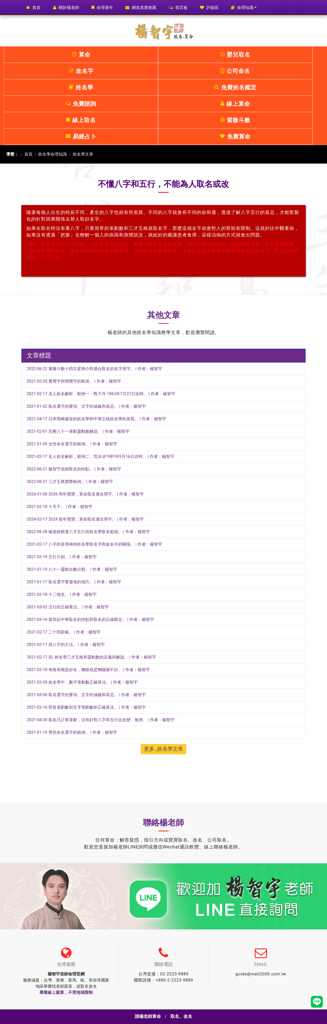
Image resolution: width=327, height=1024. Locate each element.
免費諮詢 (30, 71)
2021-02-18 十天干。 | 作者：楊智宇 (60, 441)
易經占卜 (243, 71)
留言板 (178, 7)
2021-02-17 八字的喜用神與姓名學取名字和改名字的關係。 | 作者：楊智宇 (94, 478)
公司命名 (190, 54)
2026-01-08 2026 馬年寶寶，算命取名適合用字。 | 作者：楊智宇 (85, 428)
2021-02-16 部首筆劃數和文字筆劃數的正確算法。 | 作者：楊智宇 (86, 641)
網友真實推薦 (140, 7)
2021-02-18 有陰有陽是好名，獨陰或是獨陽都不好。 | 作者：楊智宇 (88, 604)
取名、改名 (181, 1016)
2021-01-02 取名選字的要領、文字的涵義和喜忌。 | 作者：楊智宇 (86, 340)
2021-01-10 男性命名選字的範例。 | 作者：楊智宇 (72, 666)
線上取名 (137, 71)
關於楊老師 (66, 7)
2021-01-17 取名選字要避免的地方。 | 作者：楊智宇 (74, 516)
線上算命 (83, 71)
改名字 (137, 54)
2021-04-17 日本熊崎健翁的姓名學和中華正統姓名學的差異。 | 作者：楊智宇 (96, 353)
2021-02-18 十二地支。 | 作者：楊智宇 (62, 528)
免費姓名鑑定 (296, 54)
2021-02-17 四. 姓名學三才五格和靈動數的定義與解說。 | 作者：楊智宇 (91, 591)
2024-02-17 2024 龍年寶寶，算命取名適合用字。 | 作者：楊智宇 (85, 453)
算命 (30, 54)
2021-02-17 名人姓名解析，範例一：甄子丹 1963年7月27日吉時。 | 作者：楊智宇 (101, 328)
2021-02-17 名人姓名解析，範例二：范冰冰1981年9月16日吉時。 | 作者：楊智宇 (100, 391)
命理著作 (102, 7)
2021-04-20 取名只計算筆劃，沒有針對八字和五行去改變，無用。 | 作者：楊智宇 (101, 654)
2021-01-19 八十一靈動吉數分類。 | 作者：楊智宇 (72, 503)
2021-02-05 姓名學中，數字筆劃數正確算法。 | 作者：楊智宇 (82, 616)
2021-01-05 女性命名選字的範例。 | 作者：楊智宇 (72, 378)
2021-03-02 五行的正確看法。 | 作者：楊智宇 (68, 541)
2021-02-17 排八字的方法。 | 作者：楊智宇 (66, 579)
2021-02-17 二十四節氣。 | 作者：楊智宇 (64, 566)
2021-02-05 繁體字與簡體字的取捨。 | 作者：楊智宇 (74, 315)
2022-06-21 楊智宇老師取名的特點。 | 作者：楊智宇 (74, 403)
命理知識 (242, 7)
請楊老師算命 (147, 1016)
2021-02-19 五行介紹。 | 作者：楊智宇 (62, 491)
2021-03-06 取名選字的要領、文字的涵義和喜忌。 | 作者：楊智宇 (86, 629)
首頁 (35, 7)
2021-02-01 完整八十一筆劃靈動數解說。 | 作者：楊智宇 (78, 365)
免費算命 (296, 71)
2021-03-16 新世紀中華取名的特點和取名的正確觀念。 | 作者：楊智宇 (90, 554)
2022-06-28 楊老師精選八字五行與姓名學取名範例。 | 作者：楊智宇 (88, 466)
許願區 (209, 7)
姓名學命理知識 (52, 88)
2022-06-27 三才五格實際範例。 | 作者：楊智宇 (70, 416)
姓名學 (243, 54)
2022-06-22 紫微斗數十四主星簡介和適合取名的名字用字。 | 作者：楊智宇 (94, 303)
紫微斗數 (190, 71)
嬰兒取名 (84, 54)
